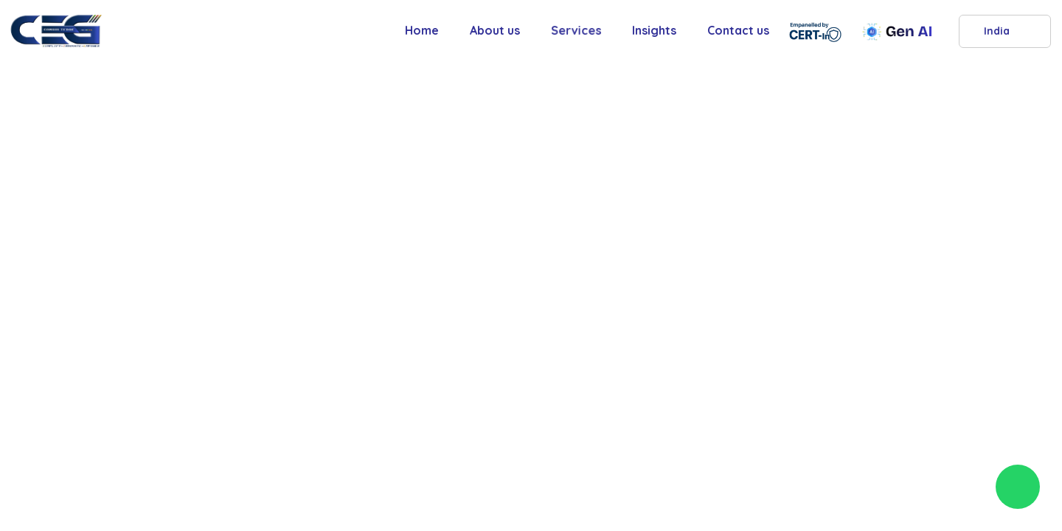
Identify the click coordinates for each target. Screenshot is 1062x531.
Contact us (738, 30)
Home (422, 30)
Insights (654, 30)
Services (576, 30)
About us (495, 30)
